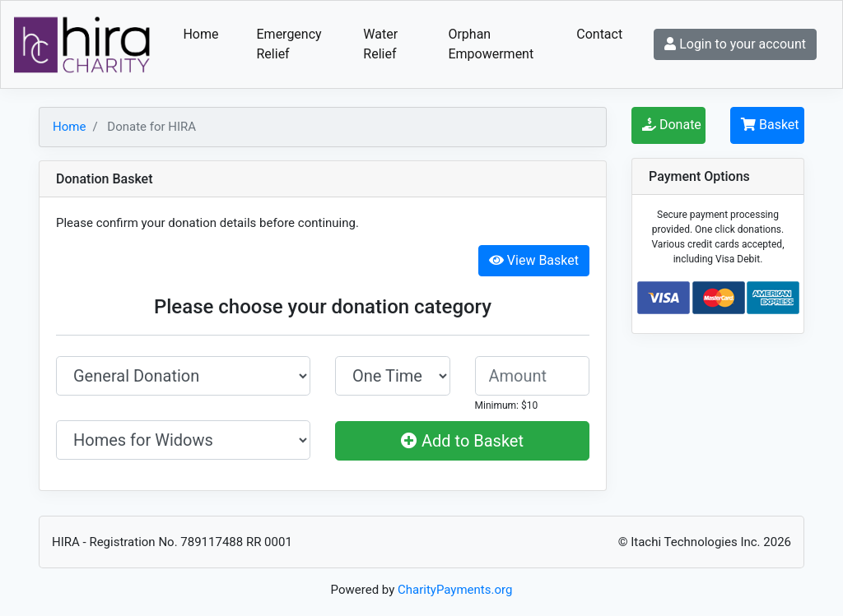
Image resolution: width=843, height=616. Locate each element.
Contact (599, 34)
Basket (770, 124)
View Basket (534, 260)
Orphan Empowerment (490, 44)
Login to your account (735, 44)
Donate (671, 124)
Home (200, 34)
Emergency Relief (289, 44)
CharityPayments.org (455, 589)
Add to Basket (462, 441)
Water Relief (380, 44)
